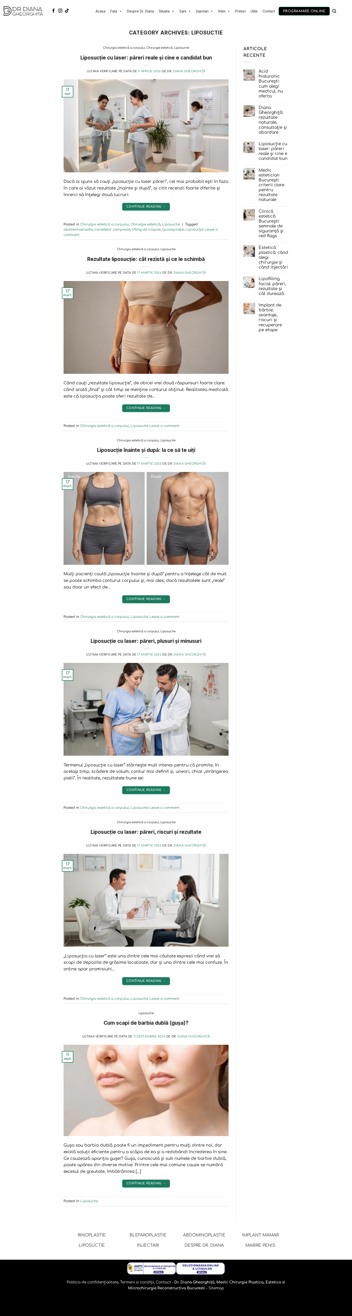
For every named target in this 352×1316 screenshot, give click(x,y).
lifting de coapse (146, 229)
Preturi (240, 11)
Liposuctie (181, 47)
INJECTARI (148, 1245)
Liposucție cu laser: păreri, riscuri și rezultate (146, 832)
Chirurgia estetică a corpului (124, 47)
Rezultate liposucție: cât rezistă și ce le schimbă (146, 259)
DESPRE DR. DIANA (204, 1245)
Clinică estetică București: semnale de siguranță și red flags (271, 223)
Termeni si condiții (137, 1282)
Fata (116, 11)
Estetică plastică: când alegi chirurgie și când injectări (273, 257)
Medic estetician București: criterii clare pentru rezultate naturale (271, 185)
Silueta (167, 11)
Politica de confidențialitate (92, 1282)
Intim (224, 11)
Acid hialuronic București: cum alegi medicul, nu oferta (271, 83)
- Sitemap (214, 1288)
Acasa (100, 11)
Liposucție (194, 229)
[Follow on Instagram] (60, 11)
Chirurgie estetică (159, 47)
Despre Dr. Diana (140, 11)
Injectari (204, 11)
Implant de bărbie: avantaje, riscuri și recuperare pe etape (270, 317)
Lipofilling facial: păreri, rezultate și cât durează (272, 286)
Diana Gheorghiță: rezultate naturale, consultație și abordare (273, 120)
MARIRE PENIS (260, 1245)
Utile (254, 11)
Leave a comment (164, 426)
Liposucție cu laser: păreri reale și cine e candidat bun (146, 58)
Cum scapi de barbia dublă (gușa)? (146, 1023)
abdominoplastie (78, 229)
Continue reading (146, 206)
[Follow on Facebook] (53, 11)
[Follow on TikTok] (67, 11)
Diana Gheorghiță (189, 71)
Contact (269, 11)
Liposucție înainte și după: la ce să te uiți (146, 450)
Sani (185, 11)
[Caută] (334, 11)
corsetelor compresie (112, 229)
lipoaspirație (173, 229)
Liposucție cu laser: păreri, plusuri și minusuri (146, 641)
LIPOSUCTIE (92, 1245)
